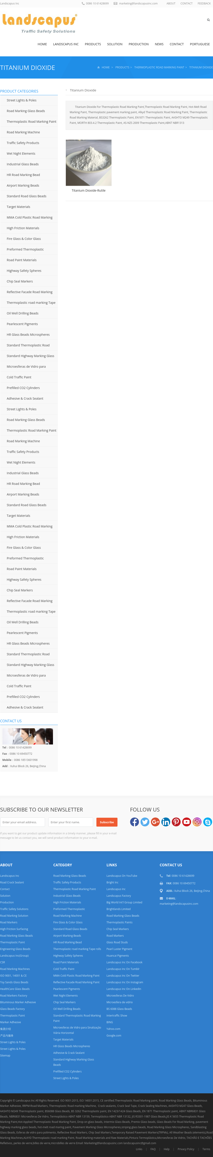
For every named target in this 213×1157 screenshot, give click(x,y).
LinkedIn (165, 821)
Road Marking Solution (14, 916)
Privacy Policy (186, 1149)
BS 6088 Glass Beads (119, 1009)
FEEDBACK (204, 3)
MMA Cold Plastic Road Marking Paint (26, 219)
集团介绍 (5, 1029)
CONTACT (187, 3)
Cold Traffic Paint (19, 377)
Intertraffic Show (116, 1015)
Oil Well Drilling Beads (23, 313)
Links (139, 1149)
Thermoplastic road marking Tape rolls (28, 304)
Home (42, 44)
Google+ (155, 821)
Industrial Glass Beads (23, 164)
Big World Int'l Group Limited (124, 902)
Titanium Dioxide (27, 67)
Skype (207, 821)
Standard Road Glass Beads (27, 196)
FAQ (153, 1149)
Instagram (197, 821)
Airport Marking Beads (23, 185)
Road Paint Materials (22, 260)
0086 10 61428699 (97, 3)
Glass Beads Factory (12, 1009)
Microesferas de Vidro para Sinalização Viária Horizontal (23, 368)
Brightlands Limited (118, 909)
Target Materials (18, 207)
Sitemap (5, 1055)
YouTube (186, 821)
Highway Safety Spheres (24, 271)
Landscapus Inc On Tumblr (122, 969)
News (159, 44)
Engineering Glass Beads (15, 949)
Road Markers (9, 922)
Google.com (113, 1035)
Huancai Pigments (117, 956)
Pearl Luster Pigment (119, 949)
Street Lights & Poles (22, 100)
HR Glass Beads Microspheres (28, 334)
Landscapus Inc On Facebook (124, 962)
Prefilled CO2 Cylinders (23, 388)
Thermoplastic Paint (12, 942)
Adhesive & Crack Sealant (25, 398)
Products (93, 44)
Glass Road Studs (117, 942)
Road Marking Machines (15, 969)
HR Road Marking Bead (23, 175)
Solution (114, 44)
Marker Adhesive (10, 1022)
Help (167, 1149)
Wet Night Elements (21, 153)
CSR (2, 962)
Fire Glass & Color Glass (24, 239)
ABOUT (170, 3)
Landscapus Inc (65, 44)
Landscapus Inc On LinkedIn (123, 989)
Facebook (134, 821)
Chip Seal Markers (20, 281)
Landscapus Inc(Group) (14, 956)
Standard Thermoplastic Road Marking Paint (25, 347)
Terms (206, 1149)
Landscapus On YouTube (121, 876)
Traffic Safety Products (23, 143)
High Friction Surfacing (14, 929)
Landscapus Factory (118, 896)
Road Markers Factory (13, 995)
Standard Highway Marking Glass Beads (27, 357)
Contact (177, 44)
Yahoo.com (113, 1029)
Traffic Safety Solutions (14, 909)
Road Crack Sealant (12, 882)
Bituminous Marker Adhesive (18, 1002)
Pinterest (176, 821)
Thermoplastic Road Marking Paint (159, 67)
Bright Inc (112, 882)
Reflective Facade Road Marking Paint (26, 293)
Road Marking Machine (23, 132)
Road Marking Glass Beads (26, 111)
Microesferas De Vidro (120, 995)
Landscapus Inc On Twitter (122, 975)
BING (109, 1022)
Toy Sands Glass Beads (14, 982)
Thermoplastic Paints (119, 922)
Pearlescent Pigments (22, 324)
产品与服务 (7, 1035)
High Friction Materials (23, 228)
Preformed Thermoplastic (25, 249)
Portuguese (200, 44)
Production (139, 44)
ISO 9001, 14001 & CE (13, 975)
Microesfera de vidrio (119, 1002)
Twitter (145, 821)
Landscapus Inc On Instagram (124, 982)
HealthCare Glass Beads (15, 989)
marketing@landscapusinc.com (138, 3)
